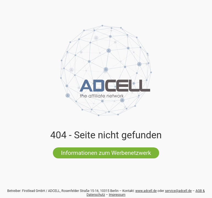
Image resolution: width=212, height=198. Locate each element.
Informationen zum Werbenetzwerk (106, 153)
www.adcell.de (146, 191)
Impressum (117, 195)
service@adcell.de (178, 191)
